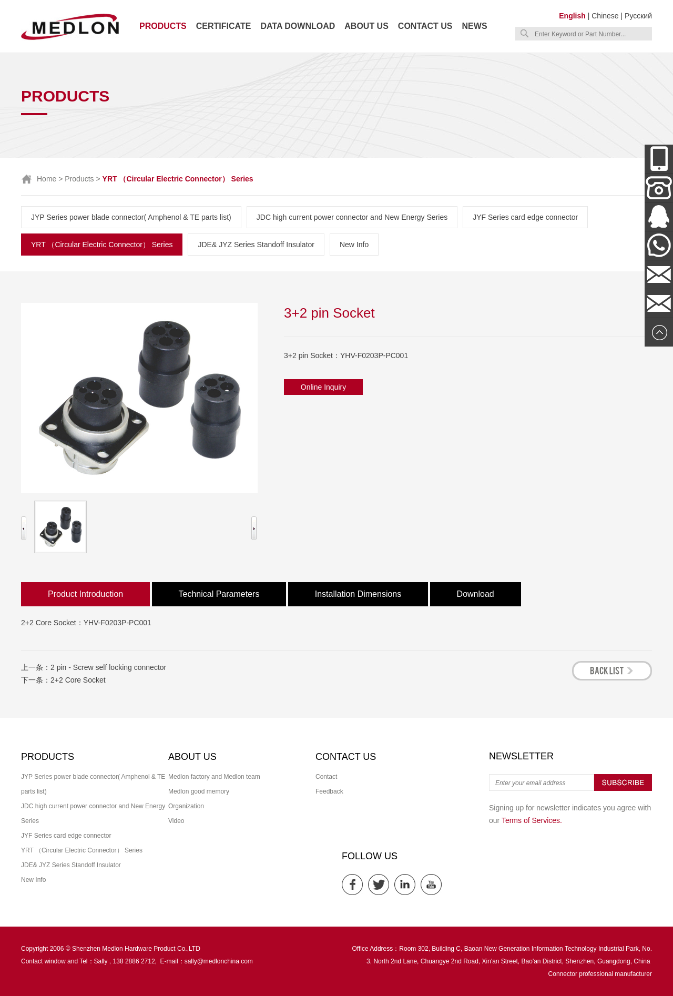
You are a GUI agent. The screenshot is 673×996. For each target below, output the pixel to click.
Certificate (223, 26)
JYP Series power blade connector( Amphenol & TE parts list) (131, 217)
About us (366, 26)
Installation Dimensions (358, 594)
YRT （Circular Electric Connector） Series (101, 244)
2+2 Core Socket (78, 680)
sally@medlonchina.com (219, 961)
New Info (354, 244)
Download (475, 594)
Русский (638, 16)
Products (163, 26)
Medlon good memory (198, 791)
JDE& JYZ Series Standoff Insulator (256, 244)
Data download (297, 26)
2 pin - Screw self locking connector (108, 667)
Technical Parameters (219, 594)
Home (46, 179)
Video (176, 821)
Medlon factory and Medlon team (214, 776)
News (474, 26)
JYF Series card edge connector (525, 217)
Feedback (329, 791)
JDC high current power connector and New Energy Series (352, 217)
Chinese (605, 16)
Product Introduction (85, 594)
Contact (326, 776)
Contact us (425, 26)
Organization (186, 806)
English (572, 16)
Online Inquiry (323, 387)
